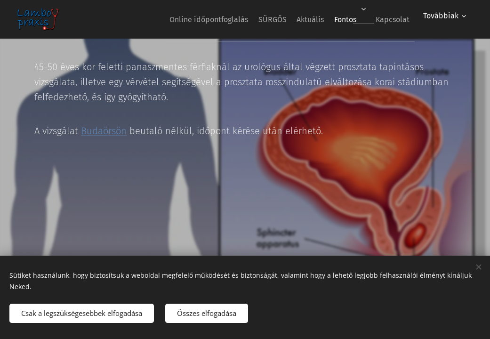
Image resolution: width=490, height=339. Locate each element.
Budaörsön (104, 131)
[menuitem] (181, 19)
